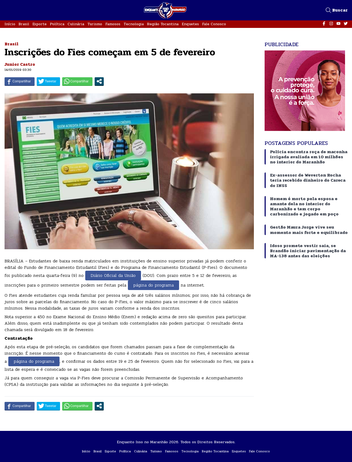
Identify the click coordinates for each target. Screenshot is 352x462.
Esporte (39, 24)
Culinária (76, 24)
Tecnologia (134, 24)
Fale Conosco (214, 24)
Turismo (94, 24)
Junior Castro (20, 64)
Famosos (112, 24)
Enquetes (190, 24)
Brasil (23, 24)
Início (10, 24)
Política (57, 24)
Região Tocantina (163, 24)
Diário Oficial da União (113, 275)
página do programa (153, 285)
